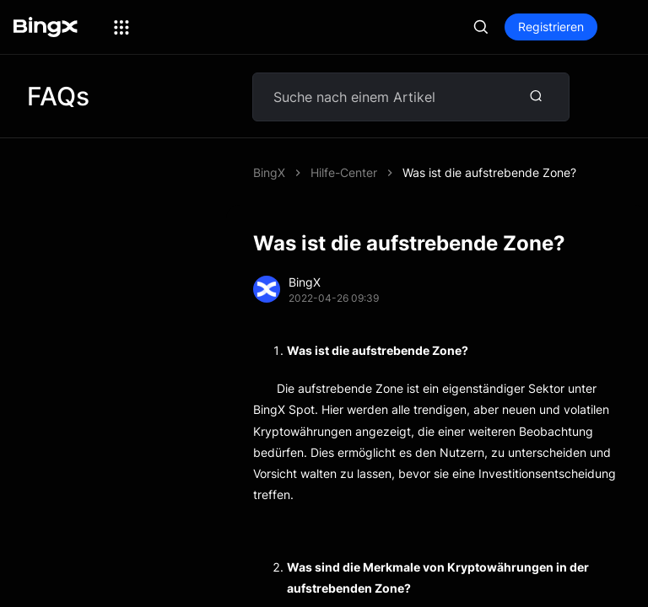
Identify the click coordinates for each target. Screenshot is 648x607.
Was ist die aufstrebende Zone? (489, 172)
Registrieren (551, 26)
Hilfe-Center (343, 172)
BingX (269, 172)
